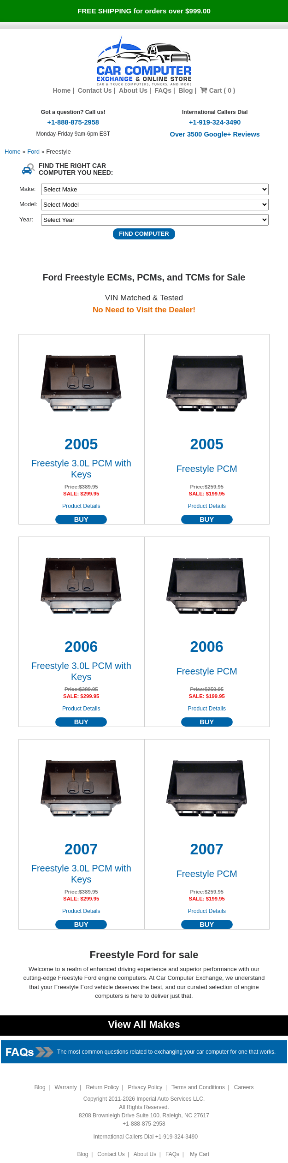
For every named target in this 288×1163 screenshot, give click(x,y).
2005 (81, 444)
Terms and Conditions (198, 1087)
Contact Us (95, 90)
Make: (27, 188)
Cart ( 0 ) (217, 90)
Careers (244, 1087)
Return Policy (102, 1087)
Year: (26, 219)
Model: (28, 204)
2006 (81, 646)
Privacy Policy (145, 1087)
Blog (185, 90)
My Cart (199, 1154)
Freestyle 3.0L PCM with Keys (81, 468)
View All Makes (144, 1024)
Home (62, 90)
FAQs (162, 90)
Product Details (81, 506)
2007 (81, 849)
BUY (81, 519)
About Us (133, 90)
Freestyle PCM (206, 469)
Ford (34, 151)
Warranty (65, 1087)
